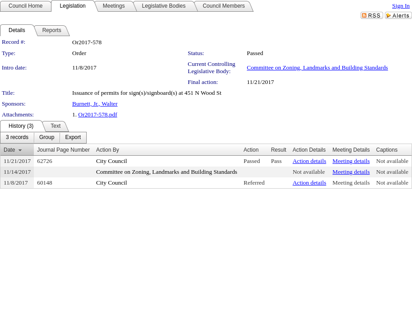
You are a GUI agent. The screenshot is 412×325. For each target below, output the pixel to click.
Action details (309, 161)
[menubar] (43, 138)
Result (278, 150)
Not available (392, 161)
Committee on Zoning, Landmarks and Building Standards (317, 67)
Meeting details (351, 161)
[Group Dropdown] (47, 137)
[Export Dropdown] (73, 137)
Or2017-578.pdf (97, 114)
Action (251, 150)
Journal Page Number (63, 150)
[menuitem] (17, 137)
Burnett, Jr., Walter (94, 103)
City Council (111, 161)
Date (9, 150)
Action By (107, 150)
